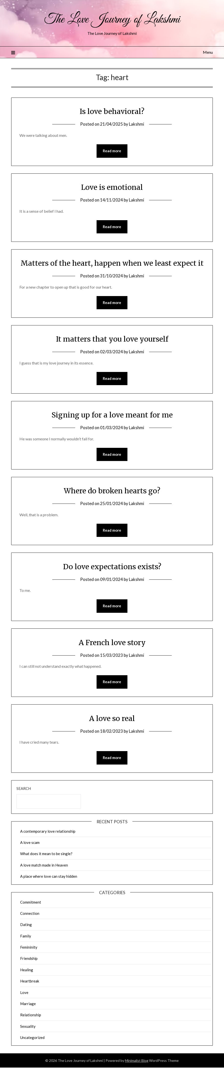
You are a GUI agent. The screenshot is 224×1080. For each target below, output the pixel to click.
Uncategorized (32, 1050)
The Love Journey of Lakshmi (112, 19)
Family (25, 948)
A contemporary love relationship (47, 843)
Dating (26, 937)
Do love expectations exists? (112, 578)
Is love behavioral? (112, 111)
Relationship (30, 1027)
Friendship (29, 971)
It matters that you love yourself (112, 350)
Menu (208, 52)
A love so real (112, 730)
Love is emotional (112, 187)
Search (23, 801)
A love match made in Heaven (44, 877)
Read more (112, 151)
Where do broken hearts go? (112, 502)
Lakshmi (136, 124)
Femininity (28, 959)
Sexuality (28, 1038)
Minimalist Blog (136, 1073)
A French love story (112, 654)
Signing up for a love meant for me (112, 426)
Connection (29, 925)
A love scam (30, 855)
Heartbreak (29, 993)
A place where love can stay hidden (48, 888)
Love (24, 1004)
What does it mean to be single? (46, 866)
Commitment (30, 914)
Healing (26, 982)
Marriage (28, 1016)
